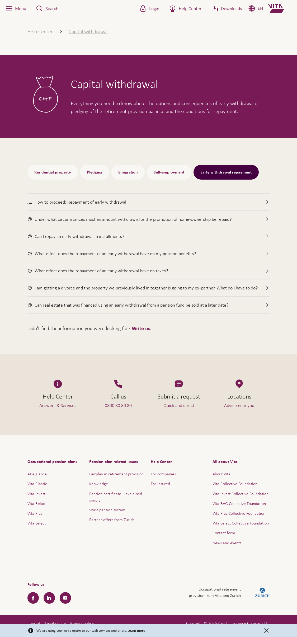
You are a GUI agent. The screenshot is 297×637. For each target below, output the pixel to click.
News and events (227, 543)
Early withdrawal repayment (226, 172)
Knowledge (98, 483)
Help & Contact (256, 619)
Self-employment (169, 172)
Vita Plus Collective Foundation (239, 513)
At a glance (37, 474)
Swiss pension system (107, 510)
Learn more (136, 631)
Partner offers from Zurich (111, 519)
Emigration (128, 172)
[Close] (266, 630)
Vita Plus (34, 513)
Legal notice (55, 623)
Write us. (142, 328)
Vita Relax (36, 503)
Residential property (52, 172)
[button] (15, 8)
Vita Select (36, 523)
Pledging (94, 172)
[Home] (280, 8)
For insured (160, 483)
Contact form (224, 533)
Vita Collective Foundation (235, 483)
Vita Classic (37, 483)
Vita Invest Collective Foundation (240, 493)
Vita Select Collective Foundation (241, 523)
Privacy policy (82, 623)
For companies (163, 474)
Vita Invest (36, 493)
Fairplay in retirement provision (116, 474)
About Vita (221, 474)
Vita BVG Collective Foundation (239, 503)
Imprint (33, 623)
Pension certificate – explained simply (115, 496)
